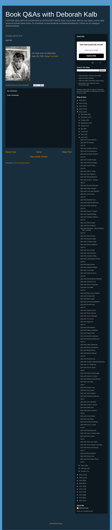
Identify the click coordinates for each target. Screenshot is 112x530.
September (84, 123)
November (84, 117)
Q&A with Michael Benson (88, 177)
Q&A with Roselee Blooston (89, 185)
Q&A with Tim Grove (86, 319)
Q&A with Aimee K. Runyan (89, 180)
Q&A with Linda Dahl (87, 270)
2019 (81, 480)
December (84, 114)
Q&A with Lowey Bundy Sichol (90, 259)
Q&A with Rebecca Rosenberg (90, 379)
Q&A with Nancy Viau (87, 456)
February (84, 468)
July (82, 129)
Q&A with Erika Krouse (87, 359)
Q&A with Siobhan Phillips (88, 267)
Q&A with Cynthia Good (88, 310)
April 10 (82, 356)
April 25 (82, 208)
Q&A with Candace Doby (88, 256)
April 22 (82, 247)
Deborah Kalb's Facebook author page (91, 80)
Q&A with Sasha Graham (88, 410)
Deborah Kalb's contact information (90, 76)
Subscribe (91, 56)
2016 (81, 489)
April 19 (82, 290)
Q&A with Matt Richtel (87, 264)
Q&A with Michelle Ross (88, 200)
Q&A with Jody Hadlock (88, 393)
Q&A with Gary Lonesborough (90, 433)
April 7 (82, 399)
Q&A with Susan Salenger (88, 316)
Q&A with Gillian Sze (87, 407)
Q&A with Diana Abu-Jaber (89, 442)
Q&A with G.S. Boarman (88, 364)
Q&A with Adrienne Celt (88, 281)
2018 (81, 483)
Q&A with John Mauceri (88, 174)
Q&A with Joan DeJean (87, 236)
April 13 (82, 307)
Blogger (59, 523)
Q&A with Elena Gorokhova (89, 347)
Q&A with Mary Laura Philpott (89, 293)
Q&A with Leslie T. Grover (88, 405)
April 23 (82, 233)
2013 (81, 498)
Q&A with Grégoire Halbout (89, 217)
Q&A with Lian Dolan (87, 419)
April (82, 137)
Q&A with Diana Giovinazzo (89, 447)
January (83, 471)
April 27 (82, 183)
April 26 (82, 197)
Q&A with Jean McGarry (88, 253)
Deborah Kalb (84, 508)
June (82, 131)
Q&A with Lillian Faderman (89, 344)
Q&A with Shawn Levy (87, 387)
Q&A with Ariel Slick (86, 382)
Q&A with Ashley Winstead (89, 422)
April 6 (82, 413)
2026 (81, 100)
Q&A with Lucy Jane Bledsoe (89, 191)
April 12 (82, 324)
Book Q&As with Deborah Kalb (51, 14)
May (82, 134)
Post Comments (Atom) (22, 163)
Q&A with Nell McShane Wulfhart (91, 279)
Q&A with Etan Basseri (87, 327)
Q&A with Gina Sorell (87, 390)
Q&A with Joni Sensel (87, 194)
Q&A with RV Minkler (87, 142)
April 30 (82, 145)
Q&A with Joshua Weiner (88, 140)
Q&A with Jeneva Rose (87, 165)
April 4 (82, 439)
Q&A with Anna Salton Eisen (89, 459)
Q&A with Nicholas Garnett (89, 154)
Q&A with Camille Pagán (88, 160)
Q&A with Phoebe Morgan (88, 163)
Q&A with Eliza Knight (87, 299)
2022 (81, 112)
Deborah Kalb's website (86, 78)
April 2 (82, 450)
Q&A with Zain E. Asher (88, 171)
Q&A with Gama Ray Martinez (90, 302)
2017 (81, 486)
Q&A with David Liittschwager (89, 373)
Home (39, 152)
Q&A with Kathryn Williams (89, 330)
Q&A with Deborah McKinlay (89, 202)
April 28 (82, 168)
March (83, 465)
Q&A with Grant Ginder (87, 416)
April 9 (82, 370)
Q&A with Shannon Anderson (89, 396)
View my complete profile (85, 511)
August (83, 126)
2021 (81, 475)
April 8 (82, 385)
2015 (81, 492)
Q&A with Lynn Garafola (88, 402)
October (83, 120)
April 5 (82, 427)
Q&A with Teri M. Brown (88, 367)
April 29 (82, 157)
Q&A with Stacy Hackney (88, 205)
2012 (81, 500)
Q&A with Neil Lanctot (87, 436)
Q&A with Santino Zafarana (89, 336)
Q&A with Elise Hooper (87, 223)
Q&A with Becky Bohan (87, 350)
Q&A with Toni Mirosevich (88, 151)
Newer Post (10, 152)
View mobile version (39, 157)
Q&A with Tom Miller (86, 287)
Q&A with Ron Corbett (87, 250)
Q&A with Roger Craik (87, 333)
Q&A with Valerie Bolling (88, 214)
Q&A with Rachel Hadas (88, 239)
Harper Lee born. (51, 56)
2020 (81, 478)
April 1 (82, 462)
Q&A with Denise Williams (88, 244)
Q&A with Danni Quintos (88, 313)
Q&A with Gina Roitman (88, 225)
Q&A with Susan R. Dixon (88, 211)
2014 (81, 495)
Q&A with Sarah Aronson (88, 273)
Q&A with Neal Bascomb (88, 430)
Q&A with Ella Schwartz (88, 453)
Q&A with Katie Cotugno (88, 188)
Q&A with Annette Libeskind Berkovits (92, 362)
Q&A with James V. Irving (88, 376)
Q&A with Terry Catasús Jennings (91, 445)
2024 (81, 106)
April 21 (82, 262)
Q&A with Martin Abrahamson (89, 339)
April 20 (82, 276)
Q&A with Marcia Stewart (88, 353)
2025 (81, 103)
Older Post (67, 152)
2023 (81, 109)
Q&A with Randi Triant (87, 304)
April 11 (82, 342)
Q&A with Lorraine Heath (88, 241)
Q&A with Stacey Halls (87, 296)
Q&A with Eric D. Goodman (89, 284)
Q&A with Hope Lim (86, 322)
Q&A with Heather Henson (88, 148)
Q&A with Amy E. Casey (88, 424)
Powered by (91, 63)
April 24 (82, 220)
